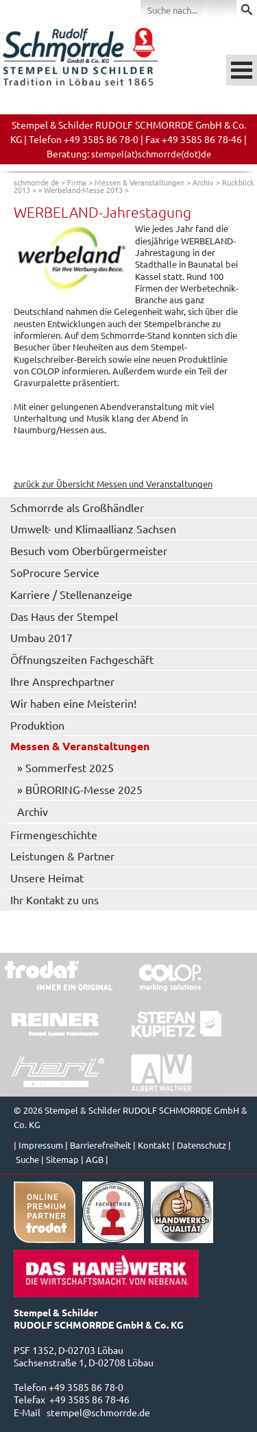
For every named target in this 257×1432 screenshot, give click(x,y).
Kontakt (154, 1145)
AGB (94, 1159)
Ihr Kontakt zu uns (54, 899)
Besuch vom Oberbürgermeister (88, 550)
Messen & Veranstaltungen (139, 182)
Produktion (37, 725)
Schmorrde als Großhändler (77, 507)
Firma (76, 182)
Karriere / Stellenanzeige (71, 594)
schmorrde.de (36, 182)
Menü (241, 70)
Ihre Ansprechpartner (62, 681)
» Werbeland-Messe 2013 (80, 189)
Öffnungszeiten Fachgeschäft (82, 659)
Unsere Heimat (47, 877)
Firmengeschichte (53, 834)
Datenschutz (201, 1145)
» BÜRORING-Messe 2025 (80, 789)
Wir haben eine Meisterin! (73, 703)
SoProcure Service (54, 572)
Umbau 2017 (41, 637)
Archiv (203, 182)
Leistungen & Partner (62, 855)
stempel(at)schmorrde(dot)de (151, 153)
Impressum (41, 1145)
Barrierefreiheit (100, 1145)
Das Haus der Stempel (64, 616)
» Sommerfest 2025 (65, 767)
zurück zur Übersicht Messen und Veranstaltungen (113, 483)
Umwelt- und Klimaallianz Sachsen (93, 528)
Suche (27, 1159)
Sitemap (62, 1159)
